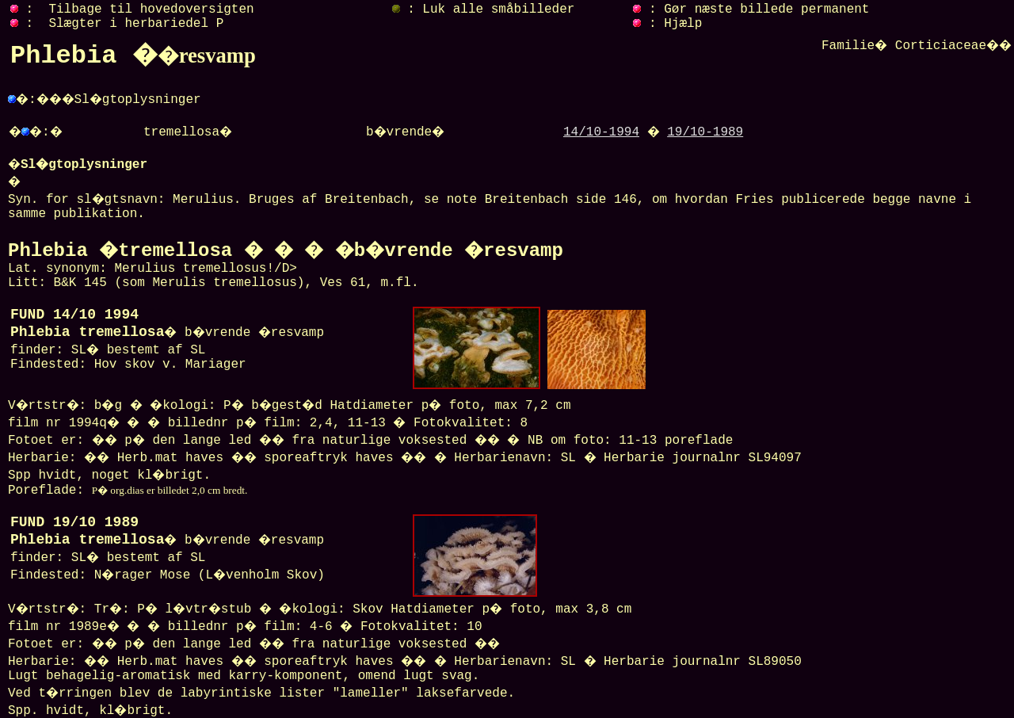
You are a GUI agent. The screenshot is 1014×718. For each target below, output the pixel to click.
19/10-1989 (705, 132)
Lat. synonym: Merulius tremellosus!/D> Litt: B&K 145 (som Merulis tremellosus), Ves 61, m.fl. (285, 268)
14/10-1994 (601, 132)
